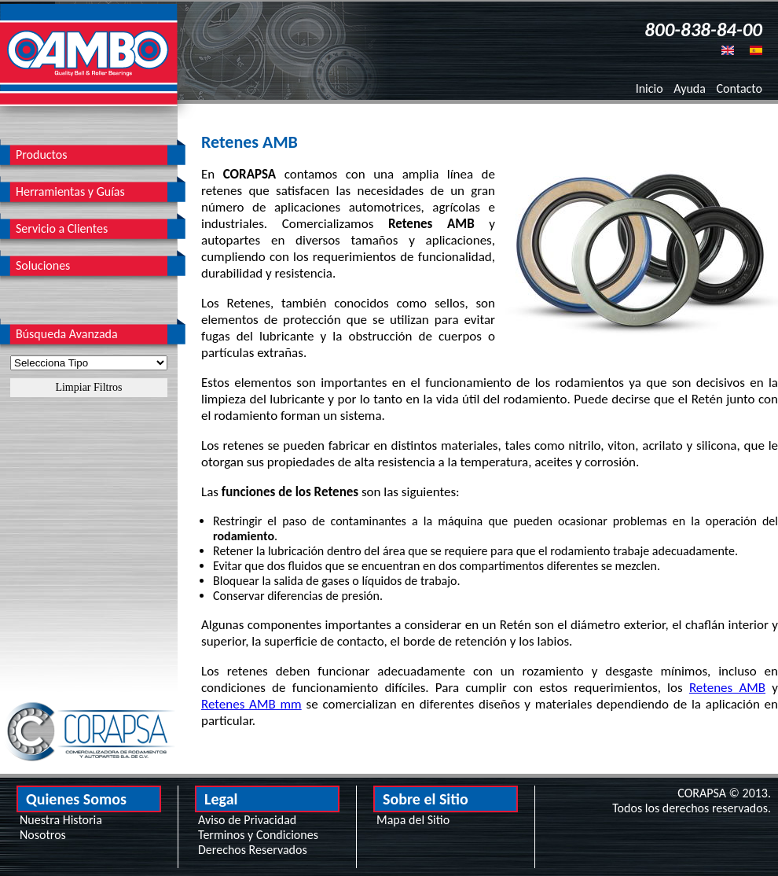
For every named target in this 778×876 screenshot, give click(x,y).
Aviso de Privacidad (247, 819)
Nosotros (43, 834)
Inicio (649, 88)
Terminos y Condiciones (258, 834)
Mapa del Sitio (413, 819)
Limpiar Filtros (88, 387)
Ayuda (689, 88)
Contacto (739, 88)
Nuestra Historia (61, 819)
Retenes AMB (727, 687)
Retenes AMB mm (251, 704)
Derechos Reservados (252, 849)
